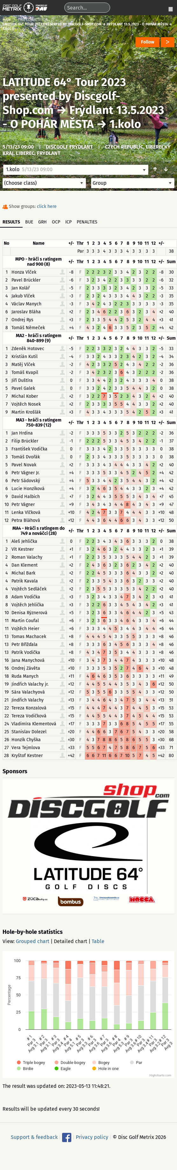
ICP (68, 222)
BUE (29, 222)
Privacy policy (92, 1137)
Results (11, 222)
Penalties (87, 222)
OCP (56, 222)
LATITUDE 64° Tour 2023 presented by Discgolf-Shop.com (64, 96)
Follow (147, 42)
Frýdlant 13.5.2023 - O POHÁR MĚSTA (83, 117)
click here (47, 206)
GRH (42, 222)
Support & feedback (34, 1137)
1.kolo (125, 124)
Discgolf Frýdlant (69, 147)
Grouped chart (32, 941)
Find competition (33, 20)
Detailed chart (70, 941)
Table (98, 941)
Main (7, 20)
